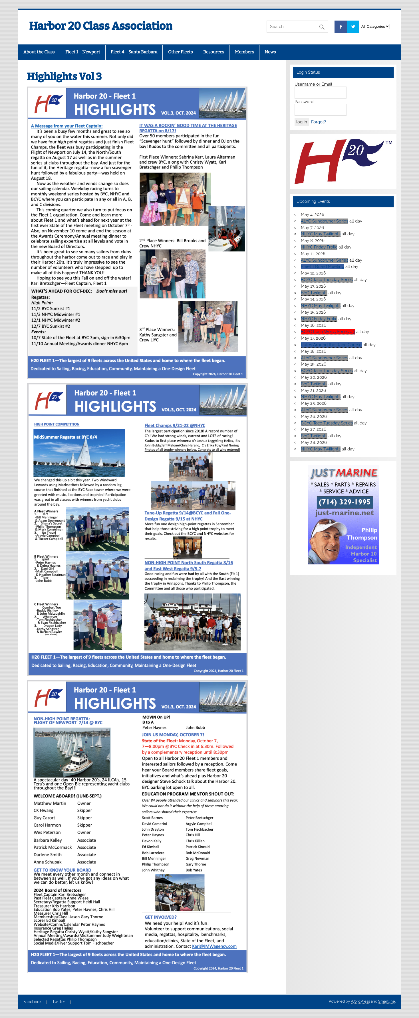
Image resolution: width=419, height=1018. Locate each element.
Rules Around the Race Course (331, 344)
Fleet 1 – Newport (82, 52)
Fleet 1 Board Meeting (322, 266)
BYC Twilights (314, 292)
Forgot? (318, 122)
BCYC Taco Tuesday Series (327, 279)
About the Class (39, 52)
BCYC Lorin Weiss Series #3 (328, 331)
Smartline (386, 1001)
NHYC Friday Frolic (319, 247)
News (270, 52)
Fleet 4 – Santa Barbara (134, 52)
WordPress (360, 1001)
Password (304, 101)
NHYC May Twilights (321, 234)
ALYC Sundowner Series (324, 221)
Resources (213, 52)
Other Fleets (180, 52)
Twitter (58, 1002)
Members (244, 52)
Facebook (32, 1002)
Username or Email (313, 84)
